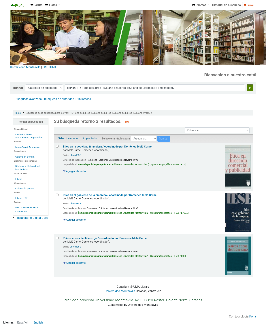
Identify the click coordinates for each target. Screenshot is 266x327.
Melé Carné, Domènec (27, 147)
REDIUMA (50, 67)
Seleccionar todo (68, 138)
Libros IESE (21, 197)
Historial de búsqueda (226, 5)
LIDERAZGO (22, 211)
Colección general (25, 156)
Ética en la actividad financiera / (107, 146)
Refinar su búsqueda (31, 121)
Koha (252, 316)
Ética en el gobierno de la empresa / (109, 195)
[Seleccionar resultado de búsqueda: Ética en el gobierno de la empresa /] (57, 195)
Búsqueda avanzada (29, 99)
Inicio (18, 112)
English (38, 322)
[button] (36, 5)
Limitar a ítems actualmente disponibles (29, 136)
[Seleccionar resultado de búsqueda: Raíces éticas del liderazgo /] (57, 238)
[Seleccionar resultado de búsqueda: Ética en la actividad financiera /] (57, 146)
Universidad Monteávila (25, 67)
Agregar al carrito (74, 171)
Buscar (18, 88)
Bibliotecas (83, 99)
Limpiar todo (89, 138)
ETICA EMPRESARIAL (27, 207)
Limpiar (249, 5)
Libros (18, 178)
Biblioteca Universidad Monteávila (19, 5)
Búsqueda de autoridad (59, 99)
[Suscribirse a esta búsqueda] (127, 121)
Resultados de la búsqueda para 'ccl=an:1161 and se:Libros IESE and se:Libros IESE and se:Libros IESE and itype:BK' (88, 112)
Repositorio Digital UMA (32, 218)
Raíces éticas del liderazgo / (105, 238)
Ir (250, 88)
